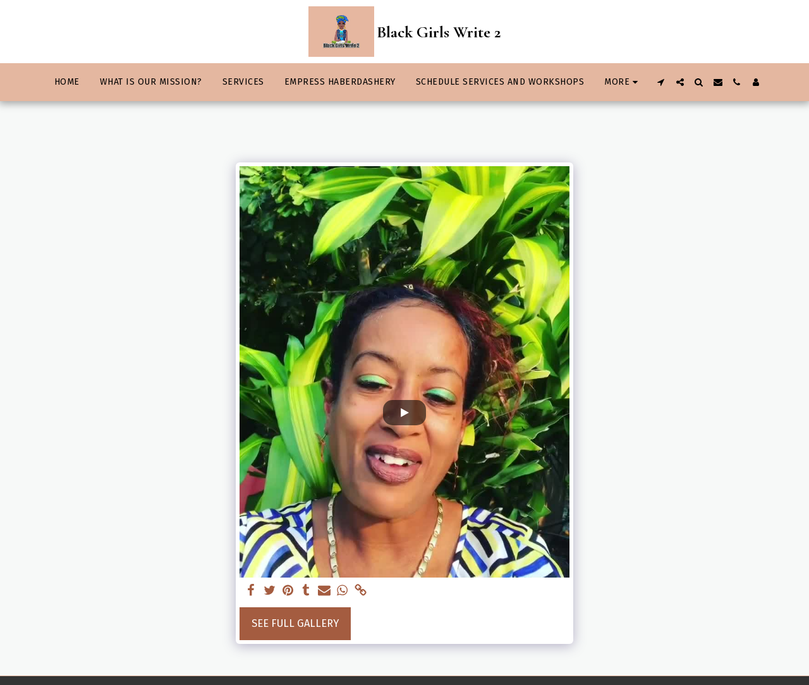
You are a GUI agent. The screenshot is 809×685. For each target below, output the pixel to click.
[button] (661, 82)
